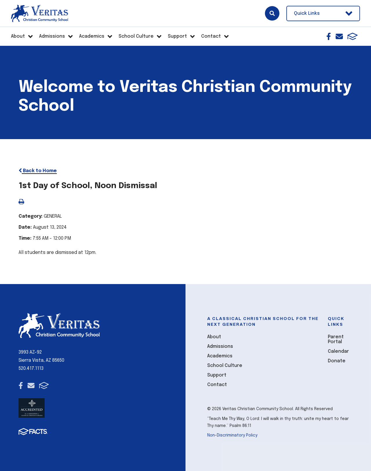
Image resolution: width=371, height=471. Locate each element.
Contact (217, 384)
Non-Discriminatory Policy (232, 435)
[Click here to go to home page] (39, 13)
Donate (336, 361)
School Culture (224, 365)
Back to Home (38, 170)
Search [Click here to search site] (272, 13)
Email (339, 36)
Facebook (328, 36)
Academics (219, 356)
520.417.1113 (31, 368)
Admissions (220, 346)
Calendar (338, 351)
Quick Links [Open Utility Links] (323, 13)
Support (216, 375)
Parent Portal (336, 339)
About (214, 336)
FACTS (353, 36)
